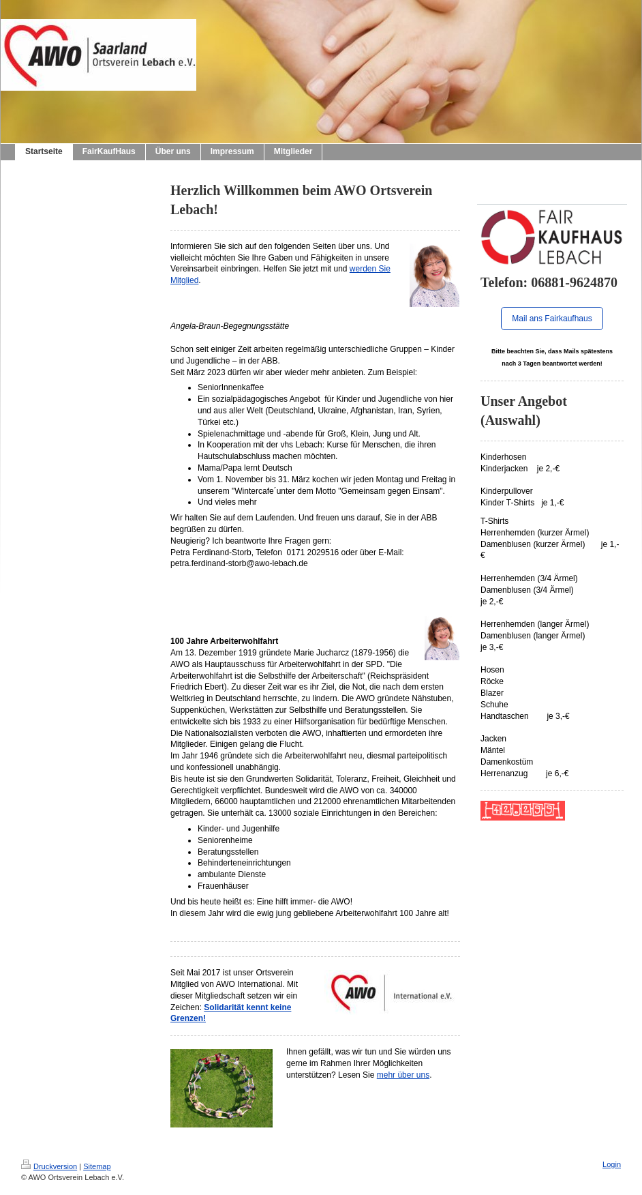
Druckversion (49, 1166)
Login (611, 1164)
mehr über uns (403, 1075)
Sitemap (96, 1166)
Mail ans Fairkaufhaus (552, 318)
